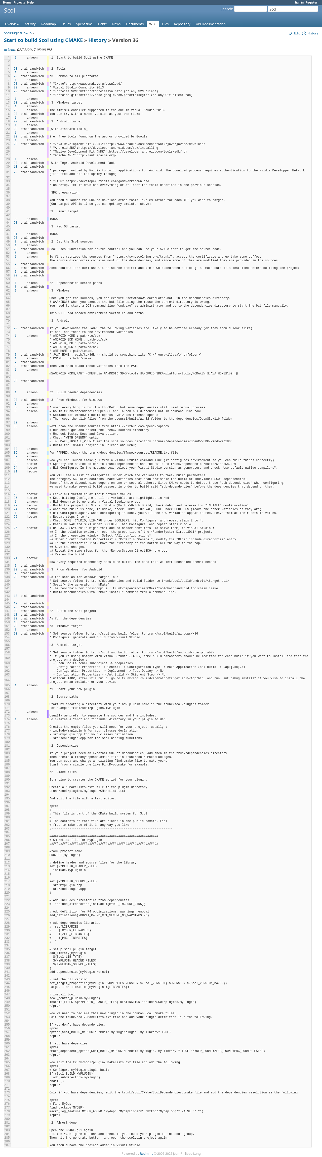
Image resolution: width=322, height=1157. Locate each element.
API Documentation (211, 24)
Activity (30, 24)
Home (7, 2)
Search (226, 9)
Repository (182, 24)
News (116, 24)
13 (15, 596)
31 (15, 234)
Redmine (146, 1153)
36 (15, 411)
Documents (135, 24)
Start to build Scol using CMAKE (43, 40)
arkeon (9, 49)
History (97, 40)
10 (15, 167)
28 (15, 110)
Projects (19, 2)
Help (30, 2)
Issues (66, 24)
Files (165, 24)
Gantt (102, 24)
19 (15, 603)
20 (15, 69)
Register (311, 2)
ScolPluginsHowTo (18, 33)
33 (15, 407)
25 (15, 498)
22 (15, 464)
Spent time (84, 24)
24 (15, 468)
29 (15, 87)
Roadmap (48, 24)
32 (15, 422)
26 (15, 528)
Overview (12, 24)
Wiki (152, 24)
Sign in (299, 2)
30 (15, 219)
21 (15, 471)
